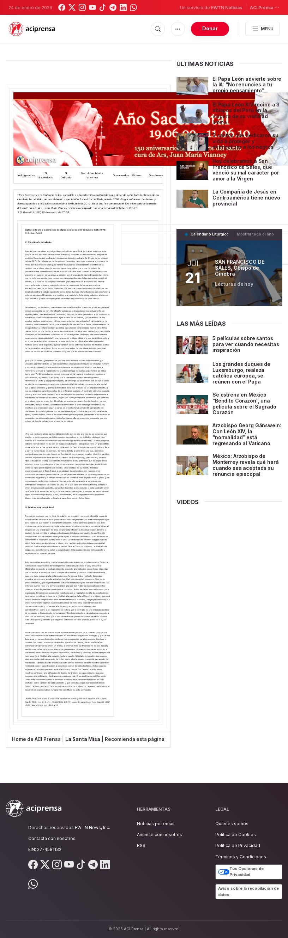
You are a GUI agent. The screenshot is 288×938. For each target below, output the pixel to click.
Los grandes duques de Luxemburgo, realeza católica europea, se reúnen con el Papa (241, 373)
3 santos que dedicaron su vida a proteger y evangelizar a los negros (245, 141)
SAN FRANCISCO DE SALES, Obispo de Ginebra (239, 268)
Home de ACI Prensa (36, 739)
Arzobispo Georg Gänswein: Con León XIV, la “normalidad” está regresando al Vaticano (246, 434)
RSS (141, 845)
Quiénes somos (231, 823)
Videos (137, 175)
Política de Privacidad (237, 845)
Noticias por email (155, 823)
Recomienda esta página (134, 739)
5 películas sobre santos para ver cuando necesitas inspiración (245, 344)
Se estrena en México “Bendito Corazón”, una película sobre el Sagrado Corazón (244, 403)
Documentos (121, 175)
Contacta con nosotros (52, 838)
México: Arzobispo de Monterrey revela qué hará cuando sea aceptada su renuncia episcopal (245, 465)
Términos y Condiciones (240, 856)
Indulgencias (26, 175)
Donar (210, 28)
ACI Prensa (265, 7)
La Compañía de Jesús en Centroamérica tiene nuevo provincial (246, 198)
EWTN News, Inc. (92, 827)
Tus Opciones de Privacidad (241, 872)
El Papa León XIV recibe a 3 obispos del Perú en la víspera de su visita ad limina (246, 113)
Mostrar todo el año (255, 234)
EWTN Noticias (226, 7)
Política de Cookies (235, 834)
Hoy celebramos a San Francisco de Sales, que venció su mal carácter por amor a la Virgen (245, 170)
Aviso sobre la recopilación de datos (248, 891)
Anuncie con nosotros (159, 834)
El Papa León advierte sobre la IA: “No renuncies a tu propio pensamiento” (246, 85)
